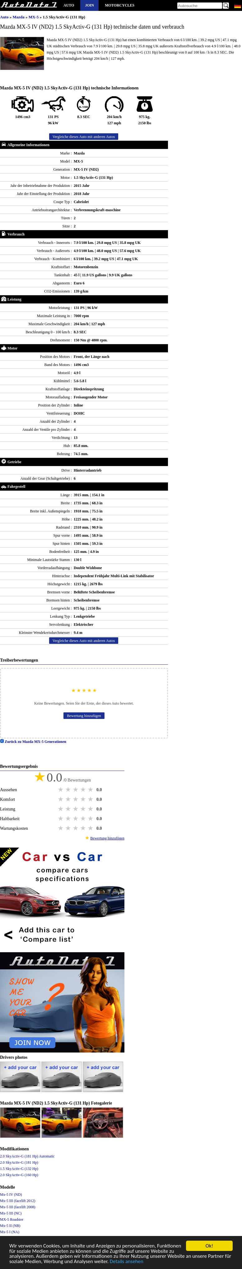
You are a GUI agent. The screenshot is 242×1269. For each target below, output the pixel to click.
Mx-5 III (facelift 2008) (17, 1207)
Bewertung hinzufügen (84, 716)
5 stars (91, 790)
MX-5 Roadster (11, 1219)
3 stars (76, 790)
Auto (68, 5)
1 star (61, 790)
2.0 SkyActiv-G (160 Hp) (19, 1175)
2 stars (68, 790)
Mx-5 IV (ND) (11, 1194)
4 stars (83, 790)
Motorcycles (119, 5)
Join (89, 5)
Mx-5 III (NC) (10, 1213)
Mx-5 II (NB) (10, 1226)
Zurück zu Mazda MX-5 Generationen (33, 741)
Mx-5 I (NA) (9, 1232)
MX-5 (34, 17)
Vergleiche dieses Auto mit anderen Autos (84, 137)
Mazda (19, 17)
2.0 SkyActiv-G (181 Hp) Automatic (27, 1156)
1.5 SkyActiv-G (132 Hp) (19, 1169)
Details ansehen (168, 1263)
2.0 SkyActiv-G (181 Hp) (19, 1162)
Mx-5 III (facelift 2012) (17, 1201)
